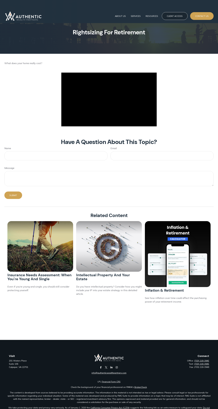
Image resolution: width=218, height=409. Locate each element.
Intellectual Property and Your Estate (103, 277)
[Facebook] (101, 367)
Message (9, 167)
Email (114, 148)
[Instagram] (117, 367)
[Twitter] (106, 367)
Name (7, 148)
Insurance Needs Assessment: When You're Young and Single (39, 277)
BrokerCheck (140, 387)
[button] (120, 7)
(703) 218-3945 (201, 360)
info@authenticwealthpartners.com (109, 372)
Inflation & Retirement (164, 290)
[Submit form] (13, 195)
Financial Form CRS (111, 381)
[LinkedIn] (111, 367)
